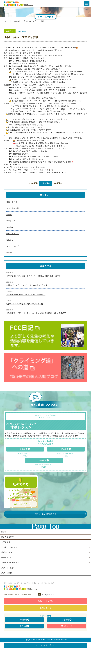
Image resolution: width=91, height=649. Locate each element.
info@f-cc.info (48, 594)
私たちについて (7, 537)
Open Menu (86, 3)
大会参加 (10, 227)
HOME (3, 531)
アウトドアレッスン (9, 547)
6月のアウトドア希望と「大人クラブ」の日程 (24, 303)
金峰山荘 (28, 162)
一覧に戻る (45, 183)
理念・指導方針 (12, 208)
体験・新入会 (11, 202)
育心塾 (9, 214)
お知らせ (10, 240)
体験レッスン (6, 552)
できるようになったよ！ (11, 562)
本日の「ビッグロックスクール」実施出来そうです (26, 285)
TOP (5, 21)
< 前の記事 (33, 183)
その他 (9, 252)
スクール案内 (6, 573)
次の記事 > (57, 183)
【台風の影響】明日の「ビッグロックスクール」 (26, 294)
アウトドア (10, 221)
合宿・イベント (12, 233)
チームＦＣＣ (6, 557)
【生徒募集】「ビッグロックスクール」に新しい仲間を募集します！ (33, 276)
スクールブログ (15, 21)
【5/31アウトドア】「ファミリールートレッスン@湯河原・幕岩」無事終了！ (37, 313)
